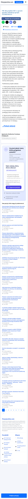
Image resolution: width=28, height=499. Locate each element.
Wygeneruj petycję (13, 220)
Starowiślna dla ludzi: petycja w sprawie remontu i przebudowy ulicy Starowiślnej (13, 372)
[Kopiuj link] (14, 50)
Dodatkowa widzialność (10, 58)
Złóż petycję (19, 2)
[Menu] (25, 2)
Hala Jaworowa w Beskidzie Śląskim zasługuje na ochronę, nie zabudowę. (12, 320)
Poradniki (5, 467)
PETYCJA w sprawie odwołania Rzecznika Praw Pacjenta (13, 424)
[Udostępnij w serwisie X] (7, 50)
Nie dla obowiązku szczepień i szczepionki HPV (13, 381)
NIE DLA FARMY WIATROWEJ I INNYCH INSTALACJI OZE (12, 390)
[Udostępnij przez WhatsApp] (3, 50)
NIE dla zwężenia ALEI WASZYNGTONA (12, 257)
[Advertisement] (14, 22)
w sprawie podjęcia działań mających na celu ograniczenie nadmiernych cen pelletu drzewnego (13, 341)
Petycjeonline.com (7, 2)
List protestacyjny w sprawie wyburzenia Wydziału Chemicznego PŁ (13, 300)
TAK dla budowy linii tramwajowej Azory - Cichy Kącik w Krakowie (13, 434)
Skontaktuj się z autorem (9, 166)
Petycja (6, 54)
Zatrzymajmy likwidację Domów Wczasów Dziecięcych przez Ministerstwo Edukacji (13, 239)
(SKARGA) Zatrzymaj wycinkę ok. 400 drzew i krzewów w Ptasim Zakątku (13, 290)
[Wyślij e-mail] (10, 50)
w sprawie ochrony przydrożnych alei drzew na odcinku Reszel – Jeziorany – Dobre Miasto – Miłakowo (14, 414)
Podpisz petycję (14, 172)
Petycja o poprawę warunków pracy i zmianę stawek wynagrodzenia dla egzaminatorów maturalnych (12, 330)
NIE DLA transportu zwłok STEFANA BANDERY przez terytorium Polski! (11, 362)
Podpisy (16, 55)
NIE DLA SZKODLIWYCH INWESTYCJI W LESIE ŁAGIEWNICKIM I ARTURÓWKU (12, 248)
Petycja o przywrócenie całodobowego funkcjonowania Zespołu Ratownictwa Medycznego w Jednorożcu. (12, 310)
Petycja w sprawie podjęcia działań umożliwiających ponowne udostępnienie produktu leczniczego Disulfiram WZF (13, 352)
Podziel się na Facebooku (11, 46)
